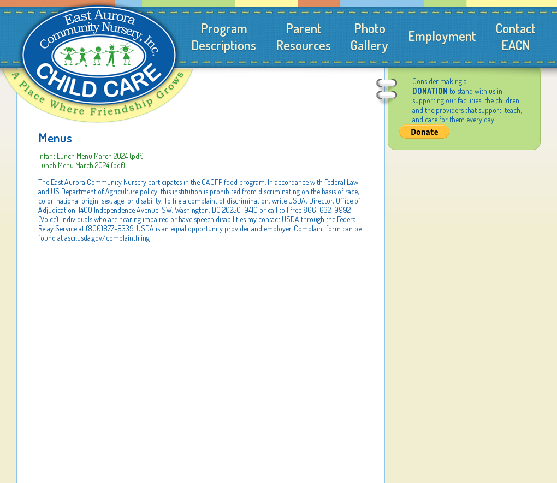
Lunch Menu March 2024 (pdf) (81, 165)
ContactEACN (516, 36)
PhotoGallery (369, 36)
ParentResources (303, 36)
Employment (442, 35)
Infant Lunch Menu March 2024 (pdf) (91, 155)
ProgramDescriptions (223, 36)
